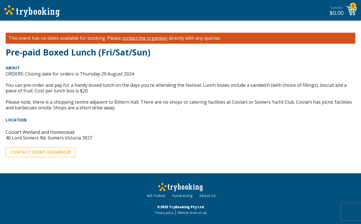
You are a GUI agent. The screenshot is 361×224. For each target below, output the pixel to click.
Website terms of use (192, 213)
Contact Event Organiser (40, 152)
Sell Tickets (156, 195)
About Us (207, 195)
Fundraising (182, 195)
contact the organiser (145, 38)
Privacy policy (164, 213)
